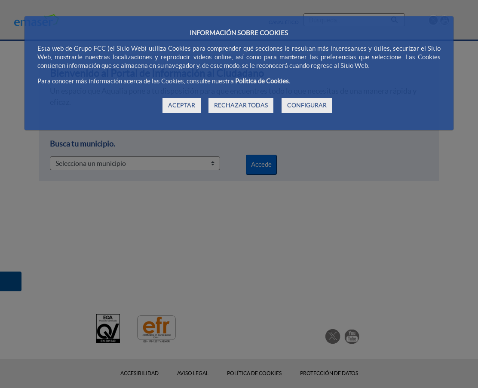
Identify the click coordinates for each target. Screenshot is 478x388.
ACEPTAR (181, 105)
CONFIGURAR (307, 105)
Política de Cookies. (262, 81)
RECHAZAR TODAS (241, 105)
